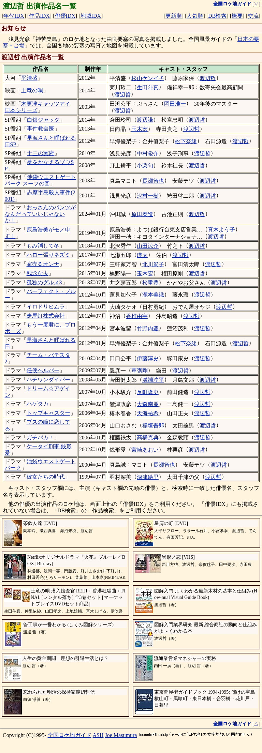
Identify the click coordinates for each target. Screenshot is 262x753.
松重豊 (150, 283)
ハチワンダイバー (48, 379)
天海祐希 (148, 413)
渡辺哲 (208, 78)
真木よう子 (221, 229)
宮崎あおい (145, 450)
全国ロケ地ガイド (69, 735)
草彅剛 (139, 371)
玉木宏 (139, 129)
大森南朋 (148, 404)
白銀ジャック (43, 120)
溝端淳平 (153, 380)
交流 (253, 16)
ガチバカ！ (40, 437)
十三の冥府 (40, 153)
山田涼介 (148, 246)
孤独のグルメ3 (44, 282)
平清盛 (29, 78)
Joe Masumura (121, 735)
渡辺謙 (145, 120)
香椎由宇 (137, 316)
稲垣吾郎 (153, 425)
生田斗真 (148, 87)
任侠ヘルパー (43, 370)
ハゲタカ (37, 404)
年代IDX (13, 16)
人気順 (195, 16)
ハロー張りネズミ (48, 255)
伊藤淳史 (148, 358)
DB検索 (217, 16)
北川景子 (153, 264)
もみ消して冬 (43, 246)
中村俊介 (148, 153)
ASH (98, 735)
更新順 (173, 16)
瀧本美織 (153, 295)
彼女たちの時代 (46, 477)
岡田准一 (175, 104)
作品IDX (39, 16)
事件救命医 (40, 129)
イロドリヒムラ (46, 307)
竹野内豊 (148, 328)
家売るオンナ (43, 264)
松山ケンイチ (147, 78)
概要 (237, 16)
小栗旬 (145, 165)
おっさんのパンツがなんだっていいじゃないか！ (40, 214)
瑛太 (142, 255)
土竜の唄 (32, 90)
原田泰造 (142, 214)
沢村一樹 (148, 196)
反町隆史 (148, 392)
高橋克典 (148, 437)
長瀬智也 (153, 181)
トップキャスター (48, 413)
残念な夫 (37, 273)
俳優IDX (65, 16)
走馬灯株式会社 (46, 316)
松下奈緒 (186, 141)
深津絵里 (148, 477)
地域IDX (91, 16)
